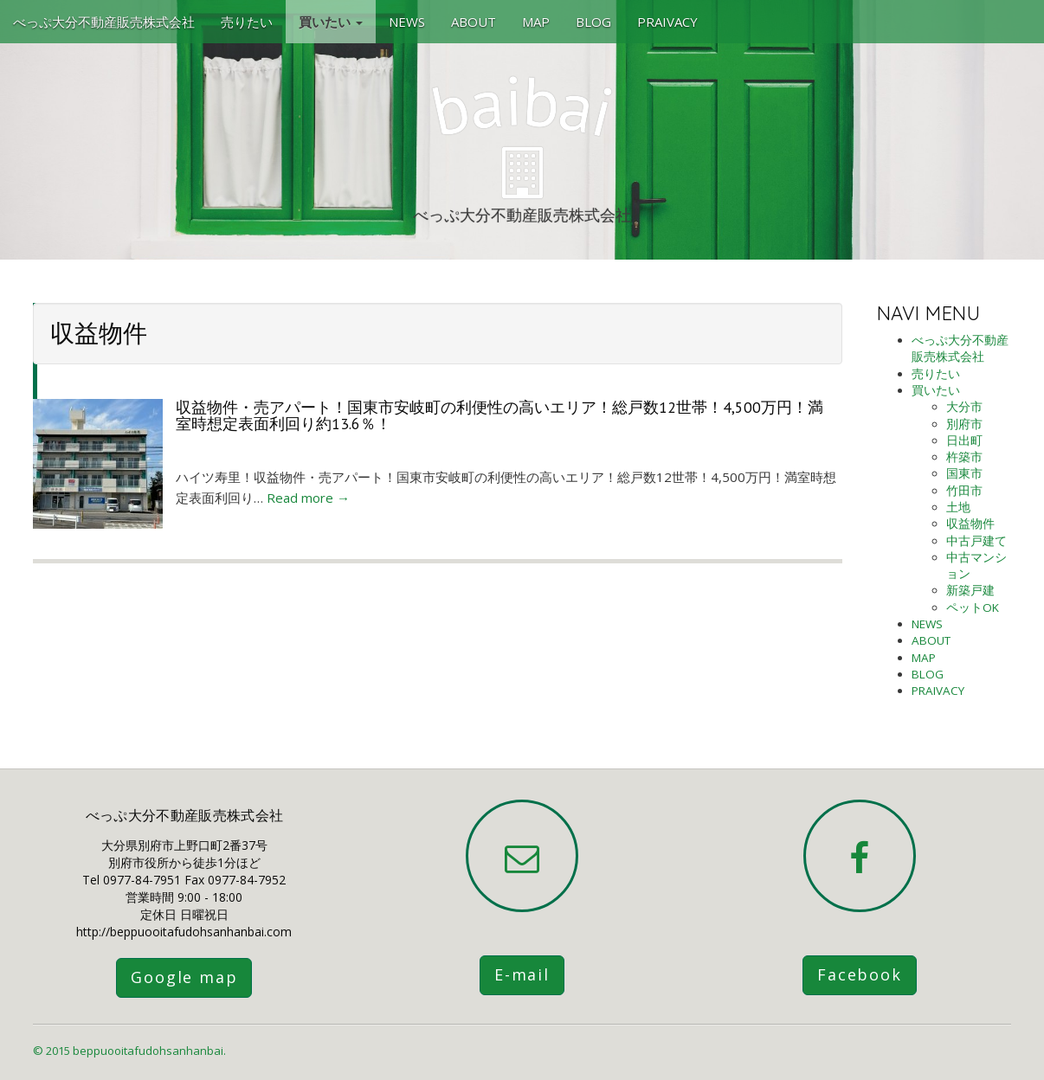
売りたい (247, 21)
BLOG (593, 21)
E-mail (522, 974)
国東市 (964, 473)
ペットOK (972, 607)
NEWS (407, 21)
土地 (958, 507)
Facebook (859, 974)
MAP (536, 21)
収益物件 (970, 523)
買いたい (331, 21)
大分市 (964, 407)
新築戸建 (970, 590)
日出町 (964, 440)
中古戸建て (976, 541)
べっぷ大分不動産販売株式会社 (104, 21)
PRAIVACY (667, 21)
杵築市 (964, 457)
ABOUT (473, 21)
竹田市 (964, 490)
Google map (184, 977)
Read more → (308, 497)
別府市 (964, 424)
